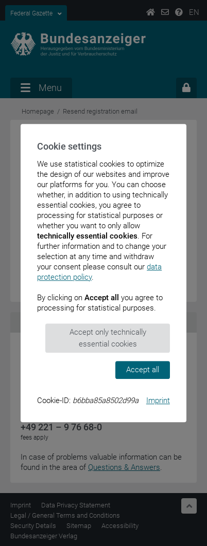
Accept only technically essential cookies (108, 338)
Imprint (158, 400)
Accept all (142, 369)
